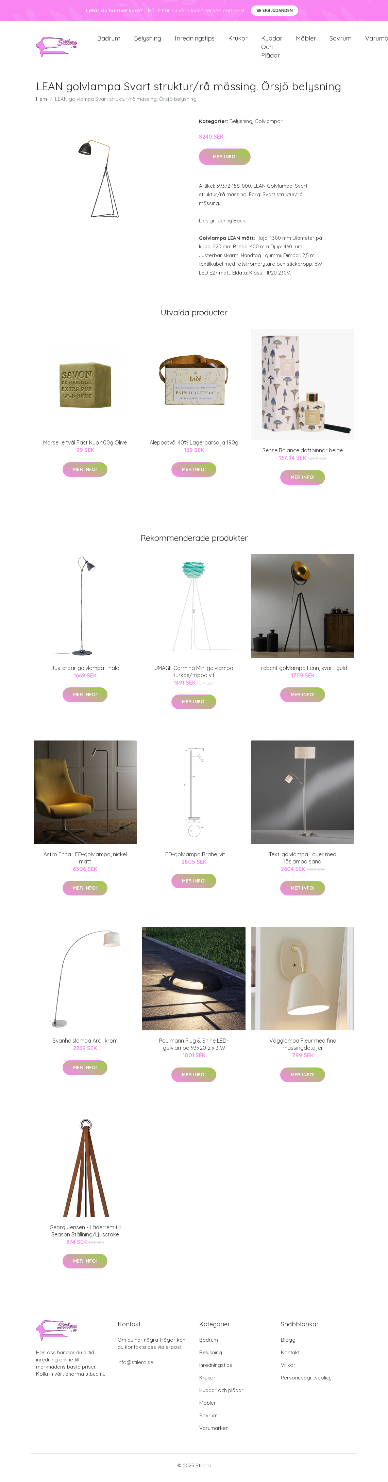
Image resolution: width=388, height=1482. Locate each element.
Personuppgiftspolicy (306, 1382)
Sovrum (341, 41)
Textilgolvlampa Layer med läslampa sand (302, 863)
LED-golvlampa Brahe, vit (194, 859)
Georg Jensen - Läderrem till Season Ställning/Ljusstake (85, 1236)
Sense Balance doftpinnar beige (303, 455)
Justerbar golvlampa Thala (85, 672)
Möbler (306, 41)
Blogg (288, 1344)
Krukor (238, 41)
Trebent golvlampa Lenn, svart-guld (302, 672)
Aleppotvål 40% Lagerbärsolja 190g (194, 447)
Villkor (288, 1370)
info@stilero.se (135, 1367)
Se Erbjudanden (274, 10)
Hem (41, 103)
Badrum (108, 41)
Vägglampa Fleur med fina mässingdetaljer (302, 1049)
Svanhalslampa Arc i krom (85, 1045)
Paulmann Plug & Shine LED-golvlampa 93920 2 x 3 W (194, 1049)
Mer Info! (225, 161)
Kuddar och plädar (271, 49)
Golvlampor (269, 126)
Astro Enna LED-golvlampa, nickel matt (85, 863)
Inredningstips (195, 41)
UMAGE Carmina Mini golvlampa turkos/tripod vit (193, 676)
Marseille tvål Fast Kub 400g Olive (85, 447)
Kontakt (290, 1357)
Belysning (147, 41)
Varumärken (214, 1433)
